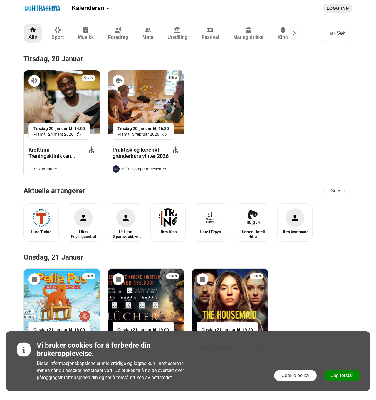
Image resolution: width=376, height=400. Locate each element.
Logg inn (338, 8)
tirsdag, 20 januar (53, 59)
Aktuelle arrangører (54, 191)
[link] (62, 124)
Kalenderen (91, 8)
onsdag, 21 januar (53, 257)
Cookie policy (295, 375)
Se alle (338, 190)
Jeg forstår (342, 375)
